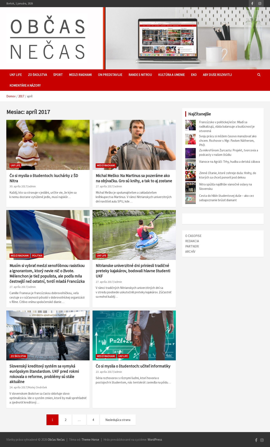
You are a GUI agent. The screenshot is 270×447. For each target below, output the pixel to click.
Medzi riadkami (80, 75)
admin (32, 186)
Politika (37, 255)
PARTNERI (192, 246)
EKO (194, 75)
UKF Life (15, 75)
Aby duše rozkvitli (217, 75)
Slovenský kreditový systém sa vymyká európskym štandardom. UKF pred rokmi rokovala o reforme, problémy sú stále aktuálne (44, 374)
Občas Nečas (56, 440)
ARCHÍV (190, 252)
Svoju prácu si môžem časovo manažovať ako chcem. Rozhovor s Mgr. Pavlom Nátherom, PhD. (228, 140)
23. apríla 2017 (104, 372)
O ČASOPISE (193, 236)
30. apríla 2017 (18, 186)
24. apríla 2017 (18, 387)
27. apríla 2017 (104, 186)
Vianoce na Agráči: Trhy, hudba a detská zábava (229, 162)
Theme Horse (90, 440)
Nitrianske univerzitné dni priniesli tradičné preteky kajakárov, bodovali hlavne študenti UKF (133, 270)
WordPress (155, 440)
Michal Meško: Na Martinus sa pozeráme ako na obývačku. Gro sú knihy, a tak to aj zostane (134, 178)
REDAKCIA (192, 241)
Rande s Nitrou (140, 75)
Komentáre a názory (25, 85)
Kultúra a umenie (171, 75)
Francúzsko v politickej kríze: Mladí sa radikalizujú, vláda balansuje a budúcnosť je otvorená (227, 126)
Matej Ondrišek (37, 387)
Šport (58, 75)
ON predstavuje (110, 75)
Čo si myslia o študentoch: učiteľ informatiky (133, 366)
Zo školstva (37, 75)
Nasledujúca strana (117, 420)
